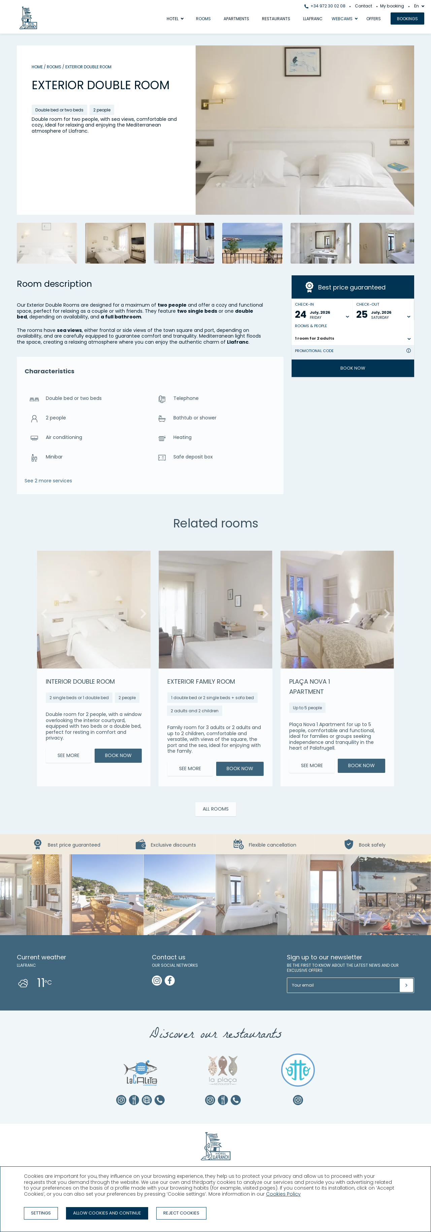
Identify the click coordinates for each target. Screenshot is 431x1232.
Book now (352, 368)
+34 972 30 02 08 (324, 5)
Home (37, 67)
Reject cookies (181, 1213)
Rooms (203, 19)
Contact (363, 6)
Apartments (236, 19)
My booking (392, 6)
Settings (41, 1213)
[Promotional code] (349, 356)
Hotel (172, 19)
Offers (373, 19)
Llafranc (313, 19)
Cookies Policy (283, 1194)
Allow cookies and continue (107, 1213)
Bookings (407, 19)
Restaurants (276, 19)
